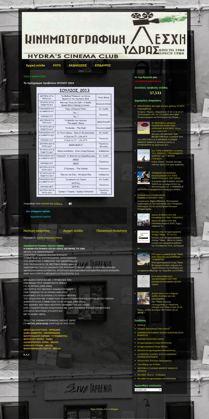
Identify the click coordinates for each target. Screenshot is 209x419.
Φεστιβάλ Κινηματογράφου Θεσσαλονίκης (156, 378)
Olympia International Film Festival (153, 328)
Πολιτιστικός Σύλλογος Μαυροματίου (154, 360)
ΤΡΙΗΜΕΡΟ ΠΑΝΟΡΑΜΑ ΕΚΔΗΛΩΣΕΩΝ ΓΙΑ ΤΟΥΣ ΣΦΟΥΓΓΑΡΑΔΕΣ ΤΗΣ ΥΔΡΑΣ (165, 175)
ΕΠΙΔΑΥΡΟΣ (103, 65)
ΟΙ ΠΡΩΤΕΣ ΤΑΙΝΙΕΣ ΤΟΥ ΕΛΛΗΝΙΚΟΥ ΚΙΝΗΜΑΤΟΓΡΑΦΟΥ (156, 355)
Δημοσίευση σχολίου (40, 216)
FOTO (57, 65)
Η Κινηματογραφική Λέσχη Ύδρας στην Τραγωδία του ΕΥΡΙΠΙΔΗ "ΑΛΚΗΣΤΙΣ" (167, 257)
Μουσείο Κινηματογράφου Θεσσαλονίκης (156, 350)
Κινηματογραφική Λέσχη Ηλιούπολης (154, 342)
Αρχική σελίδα (35, 65)
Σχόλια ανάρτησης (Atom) (49, 237)
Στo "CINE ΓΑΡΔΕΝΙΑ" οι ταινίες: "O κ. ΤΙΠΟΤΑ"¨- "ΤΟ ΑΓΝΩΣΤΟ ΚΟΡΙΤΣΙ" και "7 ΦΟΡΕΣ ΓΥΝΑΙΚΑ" (167, 154)
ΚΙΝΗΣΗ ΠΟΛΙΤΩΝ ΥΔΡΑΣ (150, 339)
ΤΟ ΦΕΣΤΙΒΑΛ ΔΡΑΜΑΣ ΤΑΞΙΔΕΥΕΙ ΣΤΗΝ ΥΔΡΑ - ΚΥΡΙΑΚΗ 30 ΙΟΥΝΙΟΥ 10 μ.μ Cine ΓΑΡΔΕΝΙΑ (166, 127)
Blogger (114, 409)
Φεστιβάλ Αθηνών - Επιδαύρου (151, 374)
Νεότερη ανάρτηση (37, 230)
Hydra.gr (141, 325)
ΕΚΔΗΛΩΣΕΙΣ (78, 65)
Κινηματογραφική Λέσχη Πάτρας (152, 346)
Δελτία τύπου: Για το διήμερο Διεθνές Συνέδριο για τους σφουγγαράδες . (164, 296)
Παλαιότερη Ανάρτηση (111, 230)
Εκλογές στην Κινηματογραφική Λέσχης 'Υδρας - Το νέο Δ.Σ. (166, 233)
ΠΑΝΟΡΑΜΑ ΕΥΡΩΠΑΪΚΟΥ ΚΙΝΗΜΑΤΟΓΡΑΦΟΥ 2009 (151, 196)
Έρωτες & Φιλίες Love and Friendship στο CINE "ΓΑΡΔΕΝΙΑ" (167, 216)
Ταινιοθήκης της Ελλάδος (148, 364)
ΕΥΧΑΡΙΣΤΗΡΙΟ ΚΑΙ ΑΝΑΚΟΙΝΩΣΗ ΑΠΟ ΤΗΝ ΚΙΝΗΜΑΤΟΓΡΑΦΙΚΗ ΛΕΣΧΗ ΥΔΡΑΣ (166, 280)
